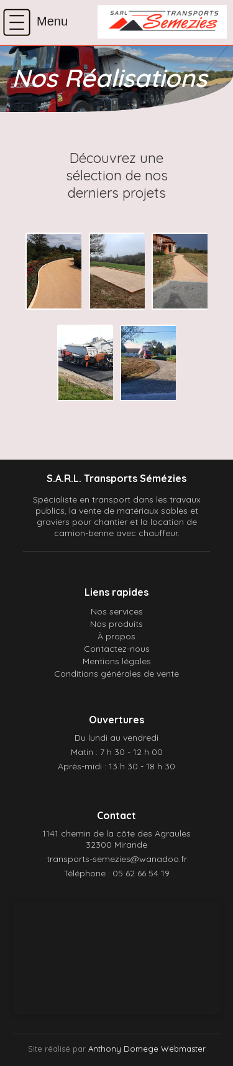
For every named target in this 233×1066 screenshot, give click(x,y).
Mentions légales (117, 661)
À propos (116, 636)
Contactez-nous (117, 648)
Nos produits (116, 623)
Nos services (117, 611)
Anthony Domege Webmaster (147, 1049)
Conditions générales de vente (116, 673)
